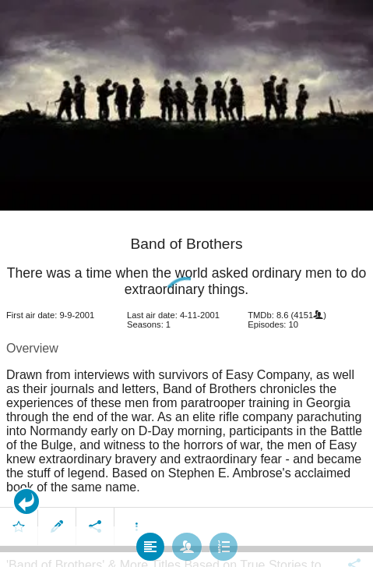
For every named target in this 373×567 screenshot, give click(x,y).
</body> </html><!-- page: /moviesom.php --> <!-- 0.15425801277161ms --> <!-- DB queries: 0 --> (186, 283)
